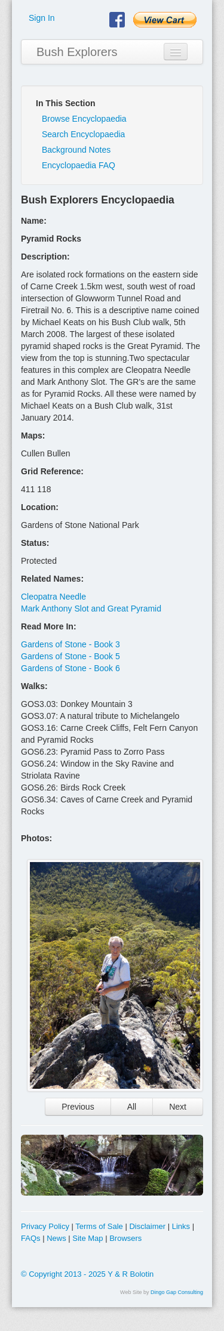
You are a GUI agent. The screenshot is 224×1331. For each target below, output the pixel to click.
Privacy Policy (45, 1226)
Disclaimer (147, 1226)
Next (177, 1106)
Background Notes (76, 150)
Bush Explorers (77, 51)
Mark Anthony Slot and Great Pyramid (91, 608)
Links (181, 1226)
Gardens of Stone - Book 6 (70, 668)
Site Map (87, 1238)
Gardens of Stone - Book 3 (70, 644)
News (56, 1238)
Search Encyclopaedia (83, 134)
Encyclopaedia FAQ (78, 165)
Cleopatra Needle (53, 596)
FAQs (31, 1238)
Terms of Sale (98, 1226)
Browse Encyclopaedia (84, 118)
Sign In (42, 18)
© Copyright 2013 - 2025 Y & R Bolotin (87, 1274)
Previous (78, 1106)
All (132, 1106)
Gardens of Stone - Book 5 (70, 656)
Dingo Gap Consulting (177, 1292)
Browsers (125, 1238)
